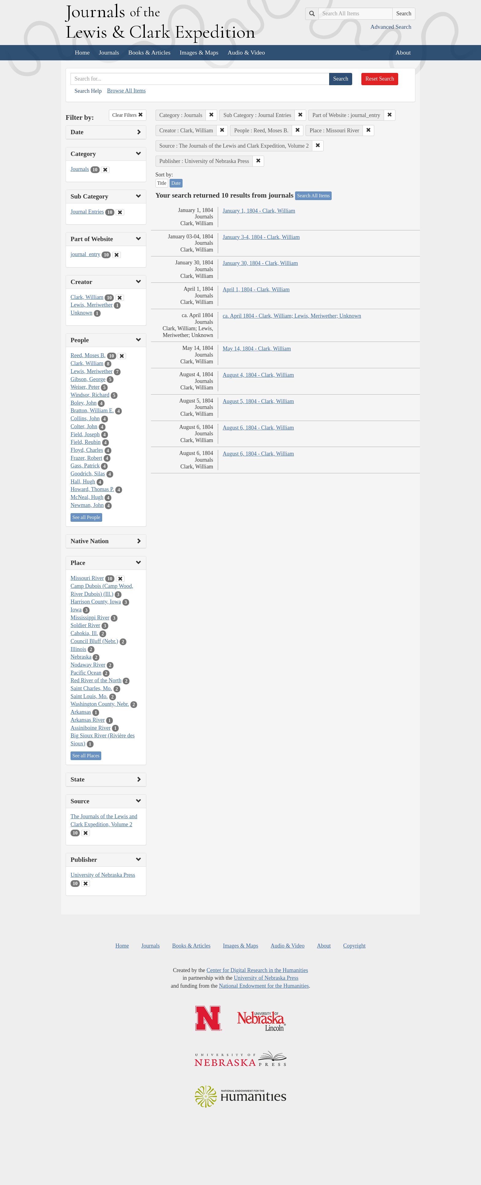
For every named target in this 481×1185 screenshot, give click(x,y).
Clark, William (87, 297)
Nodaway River (88, 665)
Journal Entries (87, 212)
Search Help (88, 91)
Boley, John (84, 403)
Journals (109, 52)
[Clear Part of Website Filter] (116, 255)
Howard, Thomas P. (92, 489)
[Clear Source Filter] (85, 833)
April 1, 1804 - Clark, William (256, 289)
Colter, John (84, 426)
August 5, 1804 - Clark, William (258, 401)
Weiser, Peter (85, 387)
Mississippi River (90, 618)
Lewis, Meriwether (92, 305)
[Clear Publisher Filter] (85, 883)
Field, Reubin (86, 442)
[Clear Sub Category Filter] (120, 212)
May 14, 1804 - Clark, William (257, 349)
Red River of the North (96, 680)
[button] (211, 115)
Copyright (354, 946)
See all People (86, 517)
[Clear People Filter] (121, 356)
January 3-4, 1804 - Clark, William (261, 237)
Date (176, 183)
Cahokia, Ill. (84, 633)
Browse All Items (126, 91)
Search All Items (313, 195)
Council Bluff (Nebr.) (94, 641)
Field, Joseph (85, 434)
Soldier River (85, 625)
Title (162, 183)
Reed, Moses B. (88, 355)
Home (82, 52)
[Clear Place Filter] (120, 579)
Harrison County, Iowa (96, 602)
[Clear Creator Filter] (119, 298)
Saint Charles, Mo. (91, 688)
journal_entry (85, 254)
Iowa (76, 610)
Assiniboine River (91, 728)
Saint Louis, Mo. (89, 696)
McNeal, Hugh (87, 497)
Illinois (78, 649)
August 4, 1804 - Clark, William (258, 375)
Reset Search (379, 79)
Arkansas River (88, 720)
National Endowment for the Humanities (264, 986)
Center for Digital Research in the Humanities (257, 970)
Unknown (81, 313)
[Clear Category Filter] (105, 170)
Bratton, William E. (92, 410)
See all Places (85, 755)
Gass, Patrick (85, 466)
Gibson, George (88, 379)
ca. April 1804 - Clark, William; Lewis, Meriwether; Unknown (292, 316)
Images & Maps (199, 52)
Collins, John (85, 418)
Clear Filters (127, 115)
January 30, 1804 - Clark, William (260, 263)
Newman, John (87, 505)
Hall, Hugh (83, 482)
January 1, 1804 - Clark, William (259, 211)
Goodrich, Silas (88, 474)
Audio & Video (246, 52)
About (403, 52)
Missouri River (87, 578)
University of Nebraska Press (103, 875)
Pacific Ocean (86, 673)
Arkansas (81, 712)
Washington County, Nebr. (100, 704)
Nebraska (81, 657)
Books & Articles (149, 52)
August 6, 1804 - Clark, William (258, 428)
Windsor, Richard (90, 395)
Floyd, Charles (87, 450)
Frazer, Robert (86, 458)
